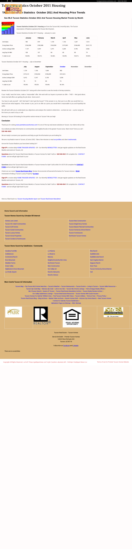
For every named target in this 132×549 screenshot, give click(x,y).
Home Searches (76, 9)
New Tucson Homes (104, 298)
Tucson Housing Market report (28, 199)
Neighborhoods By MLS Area (57, 260)
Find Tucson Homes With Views (63, 296)
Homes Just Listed (11, 221)
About (65, 9)
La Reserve (51, 254)
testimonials (72, 139)
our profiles (57, 139)
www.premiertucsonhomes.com (26, 125)
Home (57, 9)
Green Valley (9, 266)
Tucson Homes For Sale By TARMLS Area (38, 296)
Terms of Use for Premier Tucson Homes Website (113, 362)
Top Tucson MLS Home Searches (36, 286)
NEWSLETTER (52, 147)
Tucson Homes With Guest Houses (87, 293)
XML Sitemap (76, 303)
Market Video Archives (56, 298)
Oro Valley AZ (52, 269)
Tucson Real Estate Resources (64, 293)
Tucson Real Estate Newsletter (51, 199)
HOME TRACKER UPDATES (26, 147)
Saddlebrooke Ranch (97, 257)
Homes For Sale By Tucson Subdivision (66, 301)
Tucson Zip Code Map (33, 289)
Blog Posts (90, 9)
